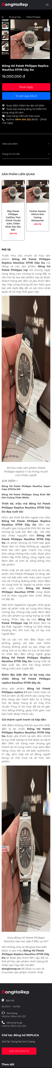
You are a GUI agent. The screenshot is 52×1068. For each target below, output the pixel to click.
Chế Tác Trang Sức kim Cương (18, 1041)
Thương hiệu (15, 17)
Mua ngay (26, 87)
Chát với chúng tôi (19, 1051)
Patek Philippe (33, 17)
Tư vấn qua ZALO (26, 96)
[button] (26, 144)
